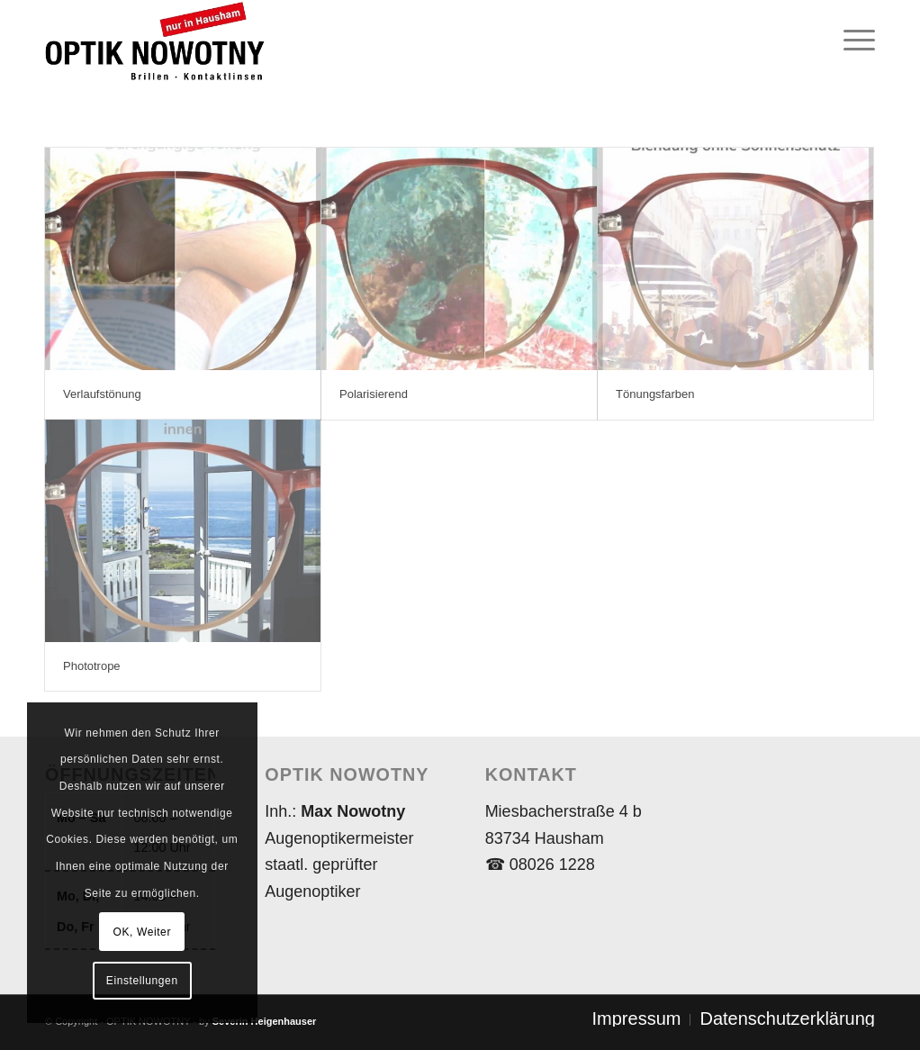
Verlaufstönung (102, 394)
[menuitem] (853, 40)
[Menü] (853, 40)
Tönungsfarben (655, 394)
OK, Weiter (142, 932)
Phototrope (92, 666)
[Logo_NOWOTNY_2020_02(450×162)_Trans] (247, 40)
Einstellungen (142, 980)
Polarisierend (373, 394)
